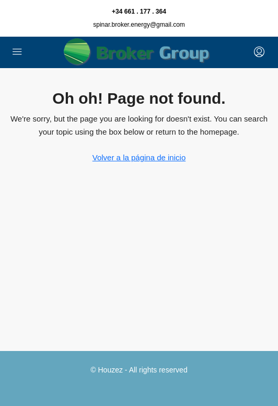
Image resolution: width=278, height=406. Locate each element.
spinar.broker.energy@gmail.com (139, 24)
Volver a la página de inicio (139, 157)
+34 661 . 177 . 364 (139, 11)
